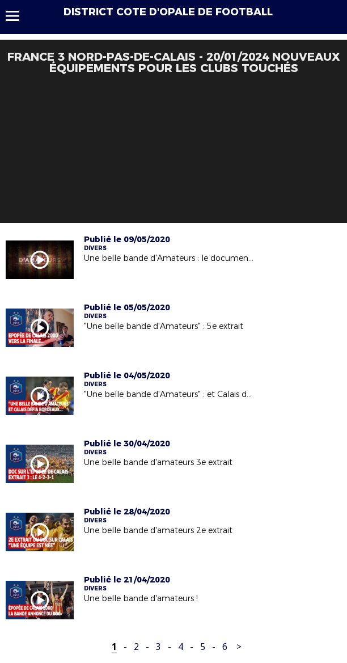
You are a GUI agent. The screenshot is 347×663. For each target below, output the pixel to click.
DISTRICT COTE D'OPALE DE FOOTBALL (168, 12)
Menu (18, 16)
